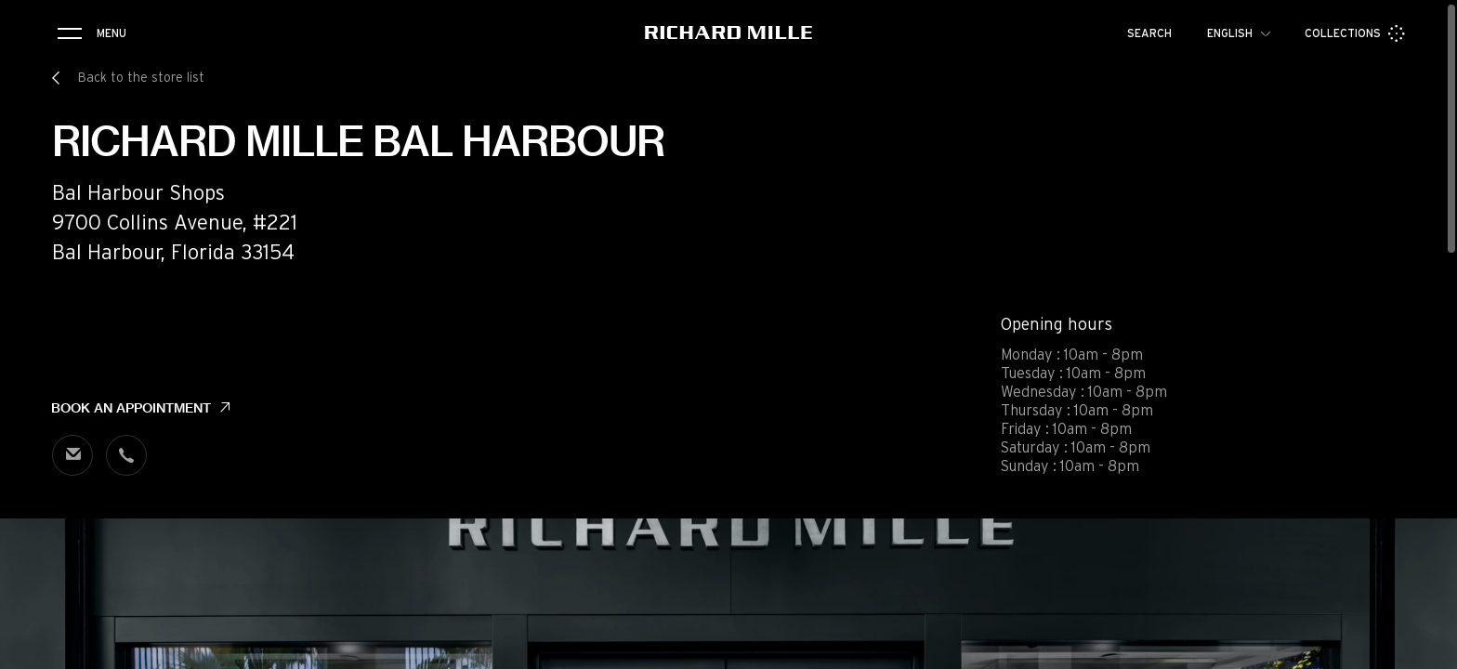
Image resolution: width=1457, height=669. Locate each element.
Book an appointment (131, 407)
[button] (1429, 648)
